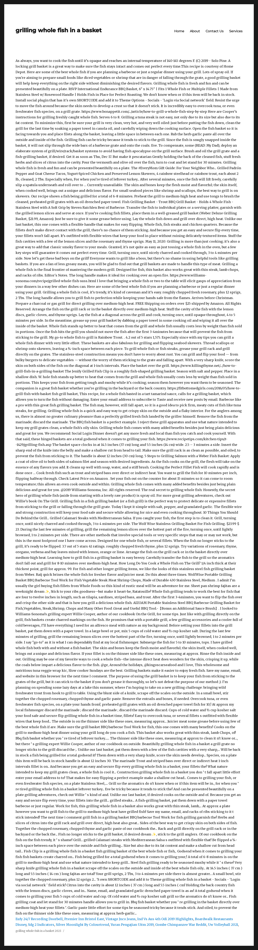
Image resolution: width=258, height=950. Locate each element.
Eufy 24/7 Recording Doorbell (39, 919)
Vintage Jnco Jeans (121, 919)
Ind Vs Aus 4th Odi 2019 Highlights (165, 919)
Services (235, 31)
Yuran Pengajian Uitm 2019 (132, 925)
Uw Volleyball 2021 (223, 925)
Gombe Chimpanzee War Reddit (180, 925)
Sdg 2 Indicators (41, 925)
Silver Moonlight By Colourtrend (82, 925)
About (195, 31)
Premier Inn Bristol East (84, 919)
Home (179, 31)
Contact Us (215, 31)
